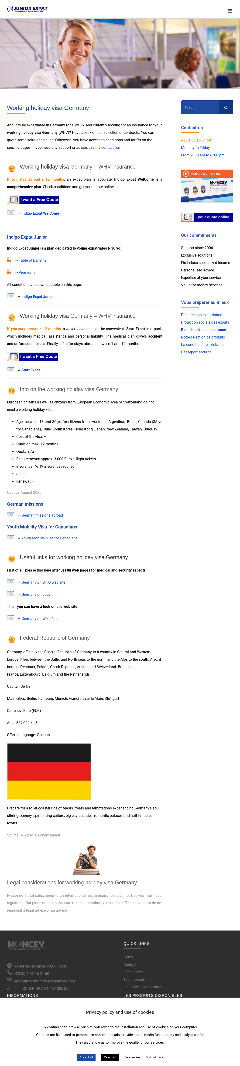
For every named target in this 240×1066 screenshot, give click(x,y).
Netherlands (80, 674)
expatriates (97, 248)
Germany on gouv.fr (37, 594)
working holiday (20, 132)
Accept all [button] (86, 1057)
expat (77, 179)
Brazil (131, 422)
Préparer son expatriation (201, 315)
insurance (140, 125)
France (12, 674)
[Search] (226, 107)
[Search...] (200, 107)
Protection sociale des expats (205, 322)
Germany (14, 652)
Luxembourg (30, 674)
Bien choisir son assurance (203, 330)
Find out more (154, 1057)
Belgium (49, 674)
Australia (99, 422)
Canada (144, 422)
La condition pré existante (202, 344)
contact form (112, 147)
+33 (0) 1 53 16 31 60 (28, 973)
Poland (42, 667)
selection (111, 132)
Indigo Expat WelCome (40, 213)
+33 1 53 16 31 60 (196, 140)
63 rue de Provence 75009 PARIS (39, 966)
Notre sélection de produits (203, 337)
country (106, 652)
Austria (83, 667)
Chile (47, 429)
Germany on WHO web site (43, 582)
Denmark (27, 667)
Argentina (116, 422)
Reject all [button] (110, 1057)
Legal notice (133, 972)
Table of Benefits (32, 260)
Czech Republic (62, 667)
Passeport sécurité (196, 352)
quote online (103, 187)
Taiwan (136, 429)
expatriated (36, 125)
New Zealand (117, 429)
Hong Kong (83, 429)
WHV (79, 125)
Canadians (31, 429)
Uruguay (150, 429)
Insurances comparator (142, 987)
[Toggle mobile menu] (230, 10)
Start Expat (135, 329)
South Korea (62, 429)
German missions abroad (42, 515)
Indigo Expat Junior (37, 296)
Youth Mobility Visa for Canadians (49, 538)
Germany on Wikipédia (39, 618)
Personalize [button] (132, 1057)
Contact (129, 964)
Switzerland (132, 402)
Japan (99, 429)
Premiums (27, 272)
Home (128, 957)
